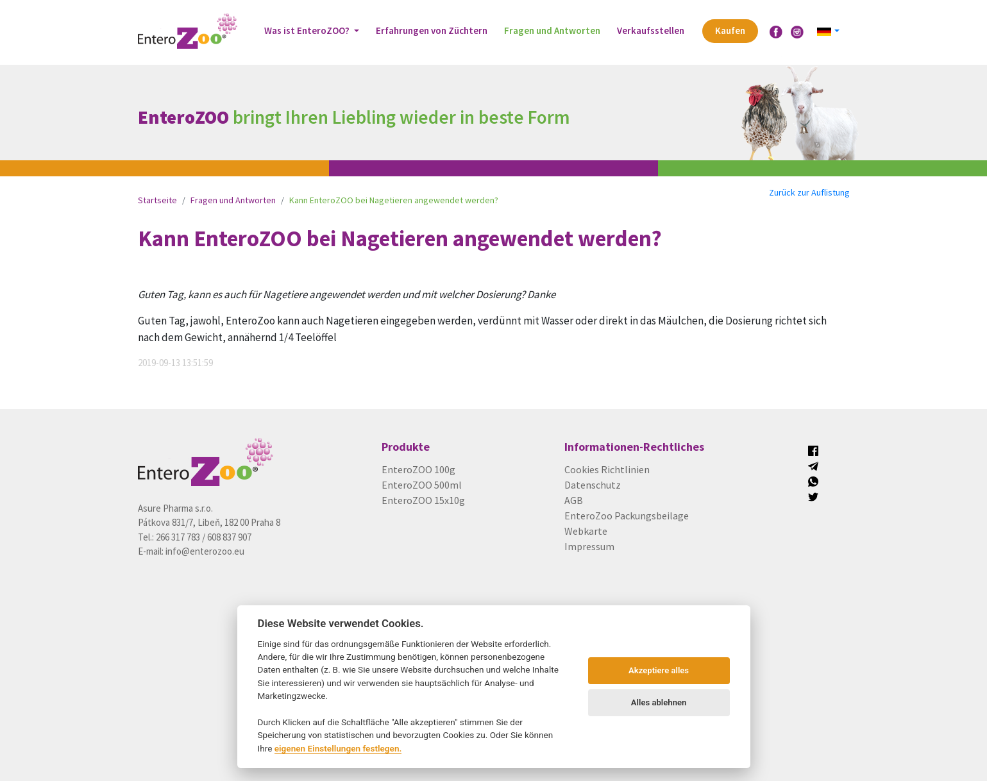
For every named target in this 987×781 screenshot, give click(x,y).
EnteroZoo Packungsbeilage (626, 515)
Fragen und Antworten (552, 30)
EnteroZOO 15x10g (423, 500)
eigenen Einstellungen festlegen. (338, 748)
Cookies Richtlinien (607, 469)
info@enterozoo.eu (204, 551)
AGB (573, 500)
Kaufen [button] (730, 30)
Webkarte (585, 531)
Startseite (157, 200)
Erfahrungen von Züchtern (431, 30)
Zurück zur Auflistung (809, 192)
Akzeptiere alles (658, 670)
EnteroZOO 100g (418, 469)
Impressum (589, 546)
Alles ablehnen (659, 702)
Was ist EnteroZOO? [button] (307, 30)
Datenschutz (592, 484)
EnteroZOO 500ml (422, 484)
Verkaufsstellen (650, 30)
